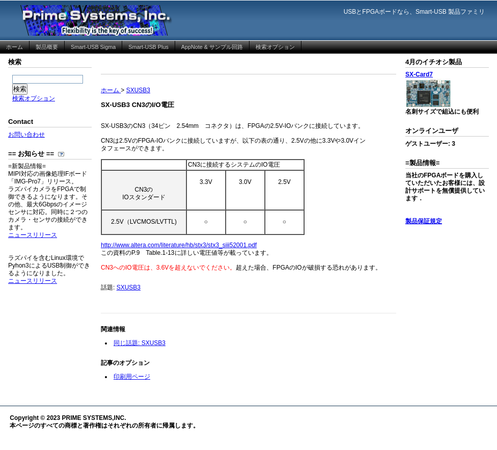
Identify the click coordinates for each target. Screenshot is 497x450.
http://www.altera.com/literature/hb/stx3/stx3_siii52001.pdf (179, 245)
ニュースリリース (32, 235)
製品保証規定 (423, 221)
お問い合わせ (26, 134)
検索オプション (33, 98)
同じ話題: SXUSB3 (139, 343)
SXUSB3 (129, 287)
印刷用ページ (132, 376)
